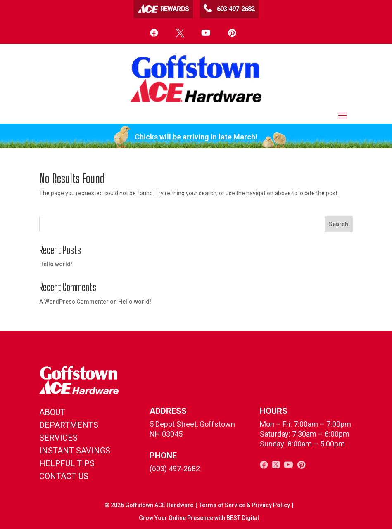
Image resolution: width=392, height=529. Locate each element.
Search (338, 224)
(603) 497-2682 (175, 468)
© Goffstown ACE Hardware (149, 505)
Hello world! (55, 264)
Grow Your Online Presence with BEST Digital (199, 518)
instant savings (74, 451)
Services (58, 438)
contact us (63, 476)
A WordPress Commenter (74, 301)
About (52, 412)
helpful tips (67, 463)
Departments (68, 425)
